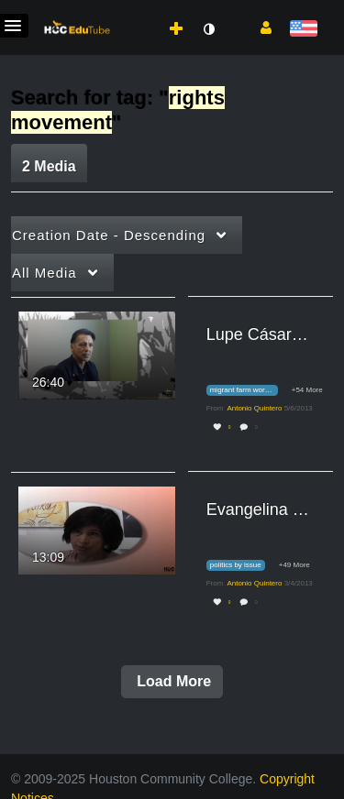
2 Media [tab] (49, 166)
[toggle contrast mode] (208, 29)
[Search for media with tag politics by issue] (242, 566)
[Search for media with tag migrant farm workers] (249, 391)
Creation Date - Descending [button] (108, 235)
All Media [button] (44, 272)
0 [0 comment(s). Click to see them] (257, 427)
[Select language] (303, 30)
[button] (259, 26)
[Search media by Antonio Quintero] (254, 408)
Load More (172, 681)
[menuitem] (136, 10)
